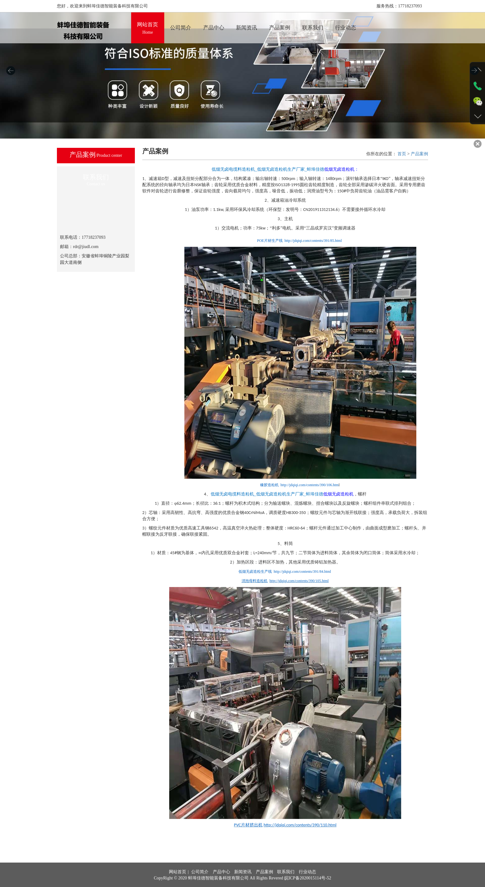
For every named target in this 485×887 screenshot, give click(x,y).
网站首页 (177, 882)
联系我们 (285, 882)
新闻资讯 (242, 882)
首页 (401, 154)
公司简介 (199, 882)
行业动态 (307, 882)
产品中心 (221, 882)
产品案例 (419, 154)
